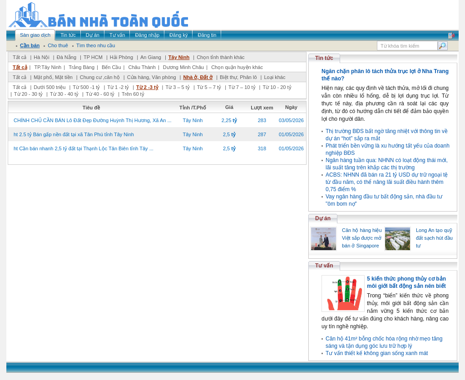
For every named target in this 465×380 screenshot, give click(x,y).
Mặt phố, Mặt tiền (53, 77)
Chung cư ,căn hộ (100, 77)
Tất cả (19, 57)
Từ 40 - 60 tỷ (100, 94)
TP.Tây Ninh (47, 67)
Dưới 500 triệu (49, 87)
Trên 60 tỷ (133, 94)
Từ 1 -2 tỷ (118, 87)
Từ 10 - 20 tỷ (276, 87)
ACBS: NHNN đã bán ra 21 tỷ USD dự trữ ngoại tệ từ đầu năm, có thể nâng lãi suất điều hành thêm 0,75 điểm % (387, 182)
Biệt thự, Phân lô (238, 77)
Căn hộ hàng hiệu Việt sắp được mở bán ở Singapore (362, 237)
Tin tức (324, 58)
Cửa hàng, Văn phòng (151, 77)
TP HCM (93, 57)
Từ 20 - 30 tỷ (28, 94)
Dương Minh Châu (183, 67)
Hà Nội (41, 57)
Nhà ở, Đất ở (198, 77)
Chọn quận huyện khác (237, 67)
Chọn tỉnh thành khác (220, 57)
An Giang (150, 57)
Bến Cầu (111, 67)
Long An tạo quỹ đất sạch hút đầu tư (434, 237)
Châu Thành (142, 67)
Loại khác (274, 77)
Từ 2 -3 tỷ (147, 87)
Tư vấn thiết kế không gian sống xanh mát (377, 353)
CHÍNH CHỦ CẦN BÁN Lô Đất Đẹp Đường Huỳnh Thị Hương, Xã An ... (93, 120)
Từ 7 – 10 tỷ (241, 87)
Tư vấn (324, 265)
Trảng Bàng (81, 67)
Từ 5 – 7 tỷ (209, 87)
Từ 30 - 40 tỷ (64, 94)
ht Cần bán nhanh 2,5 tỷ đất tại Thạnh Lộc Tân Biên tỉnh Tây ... (83, 148)
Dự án (323, 218)
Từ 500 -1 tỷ (86, 87)
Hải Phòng (121, 57)
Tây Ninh (178, 57)
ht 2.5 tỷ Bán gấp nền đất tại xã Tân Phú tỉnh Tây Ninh (74, 134)
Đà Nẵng (66, 57)
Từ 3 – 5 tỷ (177, 87)
